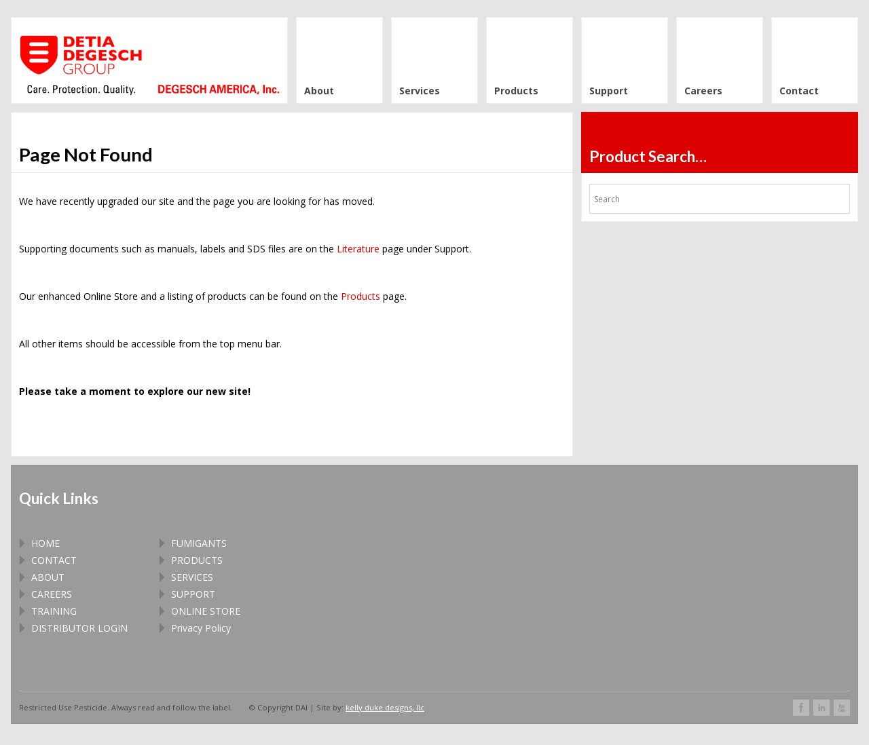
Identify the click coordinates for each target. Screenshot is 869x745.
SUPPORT (193, 594)
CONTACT (54, 560)
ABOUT (47, 577)
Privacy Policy (201, 628)
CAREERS (51, 594)
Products (360, 296)
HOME (45, 543)
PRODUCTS (197, 560)
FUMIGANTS (199, 543)
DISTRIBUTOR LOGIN (79, 628)
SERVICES (192, 577)
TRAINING (54, 611)
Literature (358, 248)
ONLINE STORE (205, 611)
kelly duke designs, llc (385, 707)
